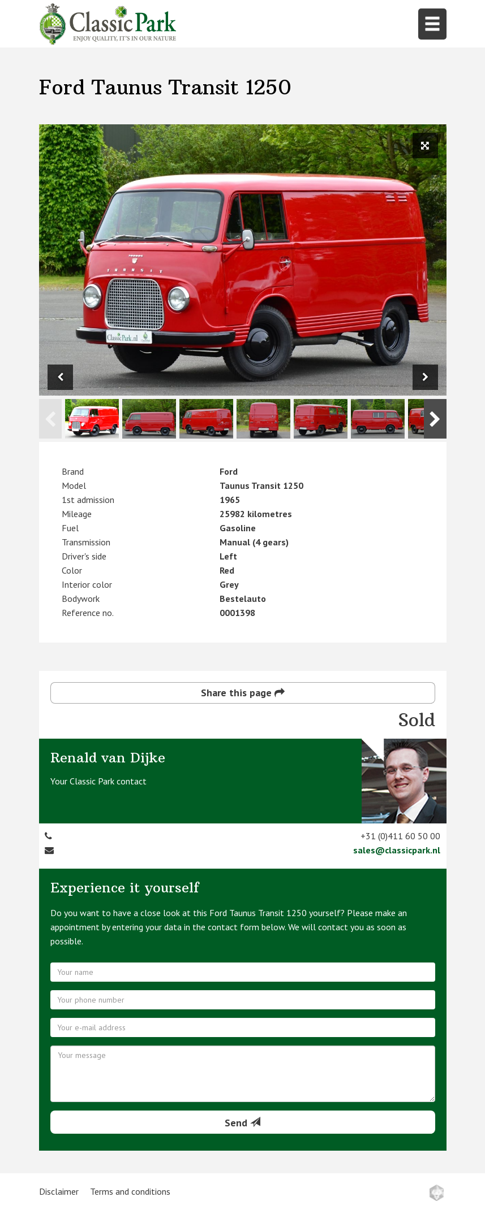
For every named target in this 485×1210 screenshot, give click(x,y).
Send (242, 1122)
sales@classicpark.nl (396, 850)
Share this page (243, 692)
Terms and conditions (130, 1191)
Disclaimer (59, 1191)
